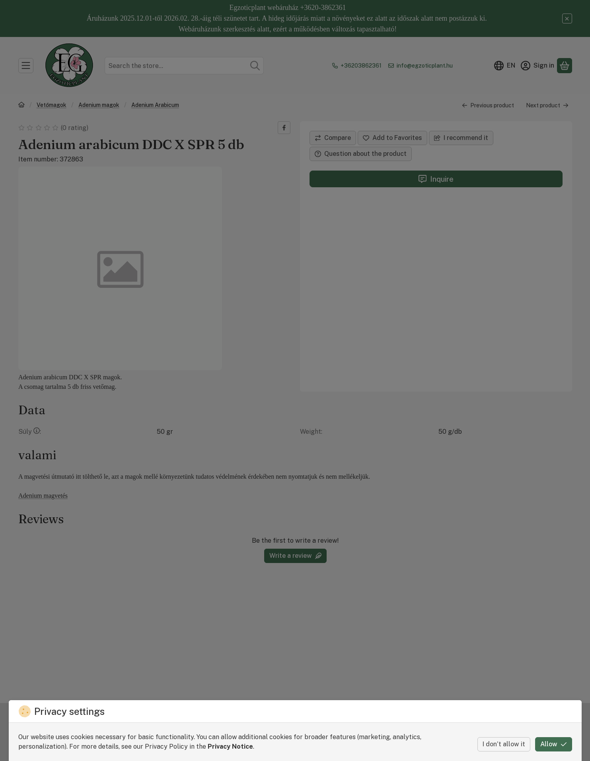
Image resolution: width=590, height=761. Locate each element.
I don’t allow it (504, 744)
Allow (553, 744)
